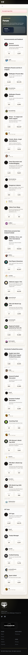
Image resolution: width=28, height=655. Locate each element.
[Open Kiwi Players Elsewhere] (6, 262)
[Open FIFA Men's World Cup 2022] (6, 464)
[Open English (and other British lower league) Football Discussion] (6, 354)
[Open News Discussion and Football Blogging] (6, 162)
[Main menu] (2, 6)
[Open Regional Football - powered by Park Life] (6, 327)
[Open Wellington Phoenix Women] (6, 95)
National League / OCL (15, 282)
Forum (2, 636)
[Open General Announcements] (6, 44)
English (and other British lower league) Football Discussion (15, 355)
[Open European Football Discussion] (6, 399)
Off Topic (7, 509)
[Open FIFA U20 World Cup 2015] (6, 304)
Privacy (17, 641)
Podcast (3, 644)
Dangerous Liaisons (15, 185)
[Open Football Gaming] (6, 556)
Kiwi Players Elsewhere (16, 261)
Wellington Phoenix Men (16, 74)
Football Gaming (14, 555)
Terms (16, 644)
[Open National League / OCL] (6, 283)
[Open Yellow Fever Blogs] (6, 208)
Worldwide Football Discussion (13, 349)
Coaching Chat (13, 421)
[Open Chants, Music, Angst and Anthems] (6, 140)
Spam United (13, 575)
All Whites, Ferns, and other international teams (15, 238)
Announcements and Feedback (13, 39)
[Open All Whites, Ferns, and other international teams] (6, 238)
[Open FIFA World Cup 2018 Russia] (6, 486)
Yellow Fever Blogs (14, 207)
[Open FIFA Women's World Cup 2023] (6, 441)
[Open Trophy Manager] (6, 536)
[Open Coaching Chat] (6, 422)
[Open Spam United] (6, 576)
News (2, 634)
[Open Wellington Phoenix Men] (6, 74)
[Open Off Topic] (6, 514)
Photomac (17, 634)
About (2, 639)
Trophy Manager (14, 535)
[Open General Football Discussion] (6, 377)
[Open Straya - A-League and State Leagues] (6, 117)
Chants (2, 641)
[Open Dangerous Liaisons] (6, 186)
